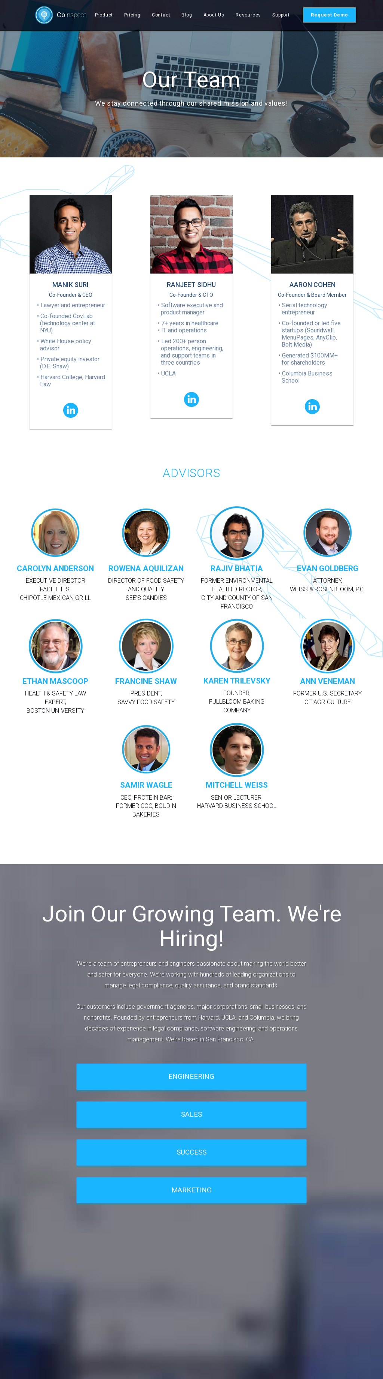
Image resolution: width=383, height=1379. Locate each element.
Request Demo (329, 15)
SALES (191, 1114)
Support (281, 15)
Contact (161, 15)
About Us (213, 15)
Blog (186, 15)
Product (104, 15)
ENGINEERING (191, 1076)
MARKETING (191, 1190)
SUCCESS (191, 1152)
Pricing (132, 15)
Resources (248, 15)
